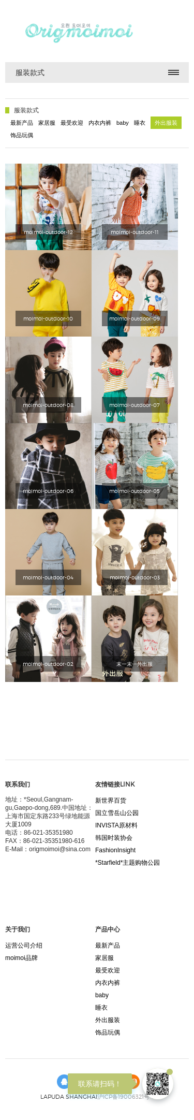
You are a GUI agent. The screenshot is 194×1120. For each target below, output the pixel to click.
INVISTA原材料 (116, 825)
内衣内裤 (99, 123)
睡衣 (139, 123)
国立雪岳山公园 (117, 813)
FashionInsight (115, 850)
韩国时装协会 (113, 837)
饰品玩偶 (21, 135)
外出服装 (166, 123)
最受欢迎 (72, 123)
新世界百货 (110, 800)
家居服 (46, 123)
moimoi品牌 (21, 958)
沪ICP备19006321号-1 (125, 1096)
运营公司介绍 (23, 945)
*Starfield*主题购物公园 (127, 862)
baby (122, 123)
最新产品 (21, 123)
